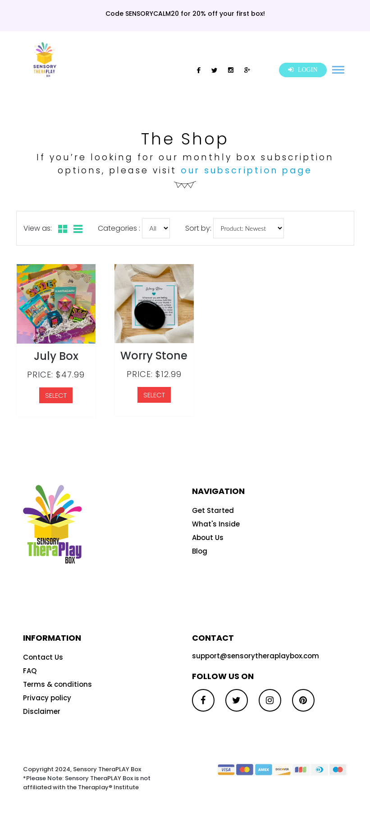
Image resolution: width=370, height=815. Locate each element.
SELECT (56, 395)
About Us (208, 537)
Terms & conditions (57, 684)
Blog (199, 551)
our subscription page (246, 170)
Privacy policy (47, 698)
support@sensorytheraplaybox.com (255, 656)
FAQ (30, 670)
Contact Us (43, 657)
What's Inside (216, 524)
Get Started (213, 510)
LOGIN (302, 69)
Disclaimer (41, 711)
